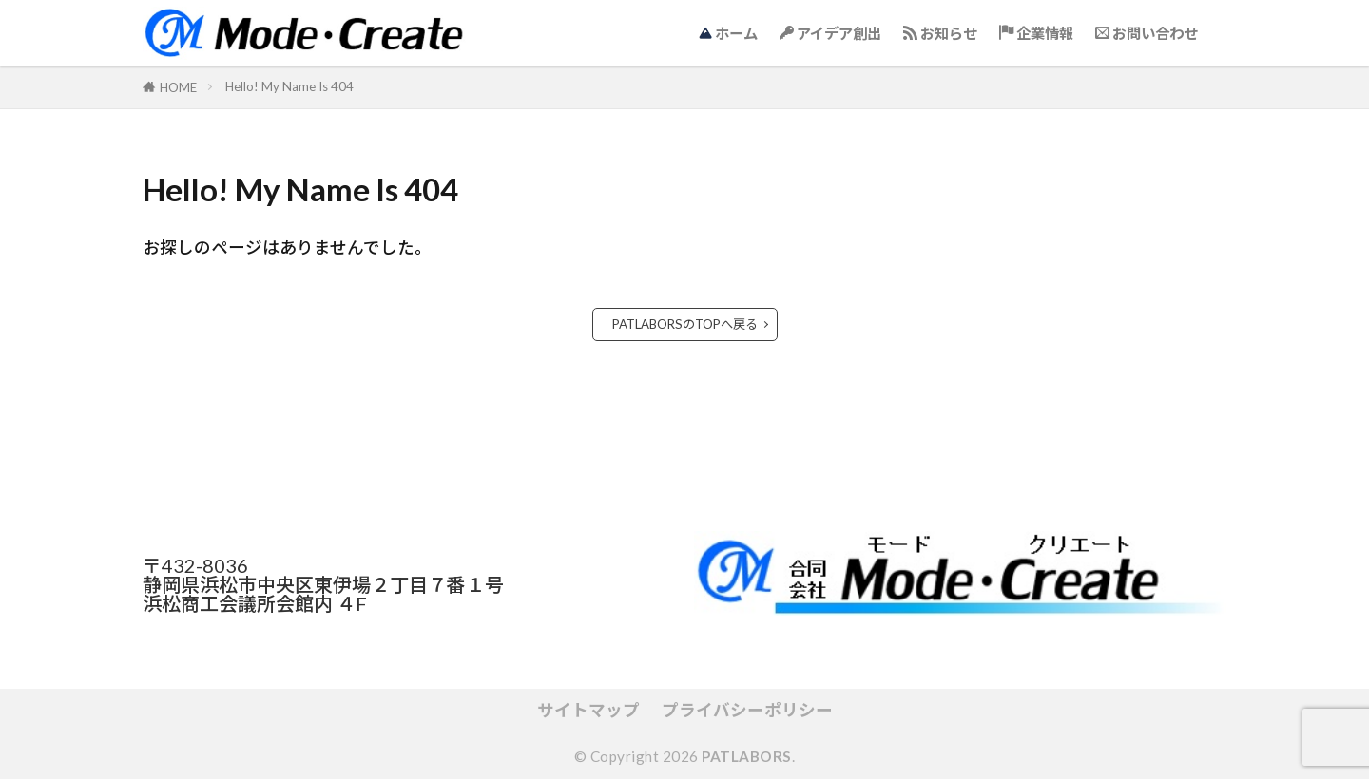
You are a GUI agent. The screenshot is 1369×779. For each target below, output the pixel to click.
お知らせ (940, 33)
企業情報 (1036, 33)
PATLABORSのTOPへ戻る (685, 324)
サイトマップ (588, 710)
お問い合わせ (1146, 33)
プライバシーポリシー (747, 710)
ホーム (728, 33)
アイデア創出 (830, 33)
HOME (178, 87)
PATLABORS (747, 756)
